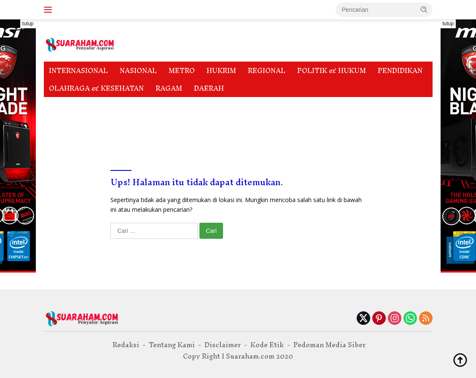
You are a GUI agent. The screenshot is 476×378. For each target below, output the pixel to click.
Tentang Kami (110, 124)
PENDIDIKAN (400, 70)
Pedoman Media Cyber (213, 105)
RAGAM (169, 88)
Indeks (108, 105)
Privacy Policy (370, 105)
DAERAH (209, 88)
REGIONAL (266, 70)
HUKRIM (221, 70)
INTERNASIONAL (78, 70)
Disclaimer (67, 105)
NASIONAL (138, 70)
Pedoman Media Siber (298, 105)
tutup (28, 24)
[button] (424, 9)
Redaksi (62, 124)
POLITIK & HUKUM (331, 70)
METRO (182, 70)
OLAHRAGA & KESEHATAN (96, 88)
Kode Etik (147, 105)
